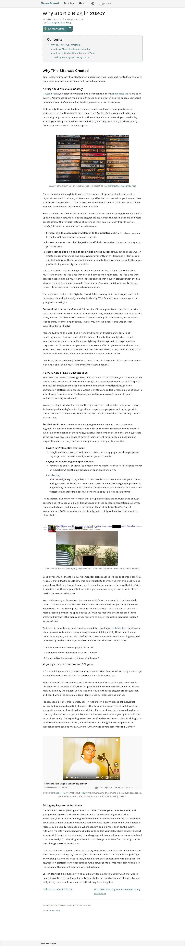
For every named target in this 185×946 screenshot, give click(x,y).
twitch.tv (116, 628)
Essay (68, 22)
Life (49, 22)
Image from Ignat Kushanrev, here (120, 185)
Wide (108, 3)
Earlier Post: (58, 889)
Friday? (83, 792)
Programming (58, 22)
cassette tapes (123, 93)
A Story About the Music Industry (71, 48)
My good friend (51, 93)
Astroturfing (53, 475)
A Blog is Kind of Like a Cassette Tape (74, 53)
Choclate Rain (60, 792)
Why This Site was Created (65, 44)
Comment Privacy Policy (51, 910)
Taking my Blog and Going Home (71, 57)
